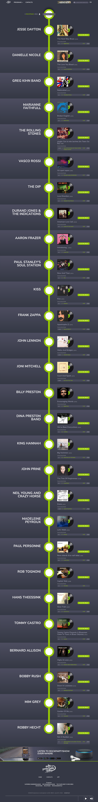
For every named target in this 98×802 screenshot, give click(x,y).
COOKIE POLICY (67, 792)
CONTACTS (29, 2)
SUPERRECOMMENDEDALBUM (33, 784)
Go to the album (83, 35)
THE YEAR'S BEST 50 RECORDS (64, 784)
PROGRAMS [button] (18, 2)
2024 (33, 14)
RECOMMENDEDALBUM (48, 784)
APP (58, 777)
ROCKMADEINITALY (57, 786)
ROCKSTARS (39, 786)
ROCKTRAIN (47, 786)
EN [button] (91, 2)
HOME (40, 777)
